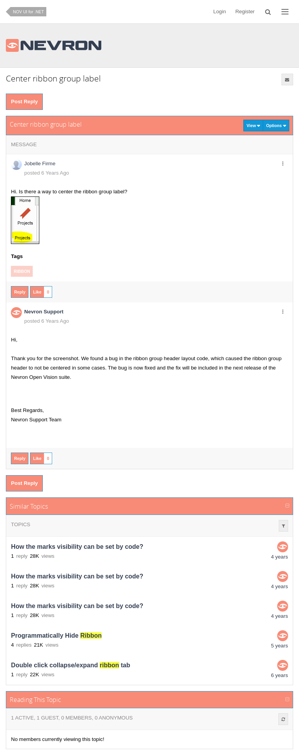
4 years (279, 557)
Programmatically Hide (56, 635)
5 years (279, 646)
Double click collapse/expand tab (70, 665)
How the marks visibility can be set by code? (77, 546)
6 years (279, 675)
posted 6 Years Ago (46, 173)
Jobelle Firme (39, 163)
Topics (20, 524)
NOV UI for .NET (28, 11)
